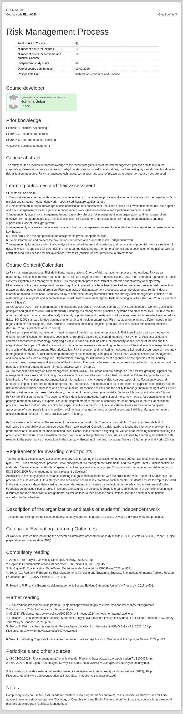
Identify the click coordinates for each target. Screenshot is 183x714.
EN (12, 10)
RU (17, 10)
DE (22, 10)
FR (27, 10)
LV (8, 10)
